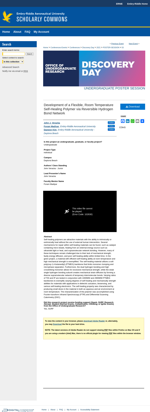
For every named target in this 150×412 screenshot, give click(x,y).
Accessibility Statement (89, 410)
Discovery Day (88, 47)
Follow (111, 122)
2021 (98, 47)
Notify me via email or (15, 71)
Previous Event (117, 44)
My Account (71, 410)
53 (123, 47)
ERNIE (119, 4)
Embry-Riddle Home (137, 4)
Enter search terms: (11, 50)
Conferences (74, 47)
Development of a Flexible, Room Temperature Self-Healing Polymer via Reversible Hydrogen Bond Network (78, 109)
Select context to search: (13, 58)
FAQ (61, 410)
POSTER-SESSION (111, 47)
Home (45, 47)
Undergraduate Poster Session (114, 88)
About (53, 410)
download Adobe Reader (94, 321)
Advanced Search (10, 67)
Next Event (133, 44)
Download (133, 106)
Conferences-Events (59, 47)
